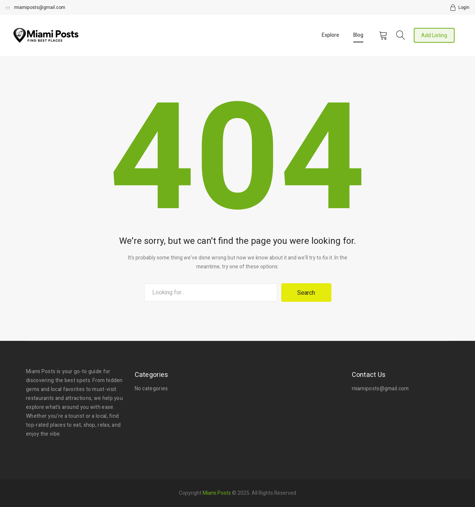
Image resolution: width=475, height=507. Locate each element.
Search (306, 292)
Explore (330, 35)
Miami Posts (217, 492)
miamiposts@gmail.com (35, 7)
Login (463, 7)
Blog (358, 35)
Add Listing (434, 35)
